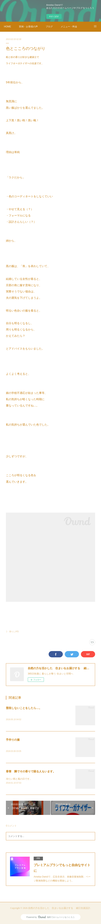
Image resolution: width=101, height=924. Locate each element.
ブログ (49, 26)
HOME (7, 26)
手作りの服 (13, 739)
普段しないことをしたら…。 (24, 708)
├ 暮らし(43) (12, 631)
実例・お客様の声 (28, 26)
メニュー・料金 (69, 26)
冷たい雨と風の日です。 (19, 778)
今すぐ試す (54, 16)
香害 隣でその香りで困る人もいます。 (31, 771)
